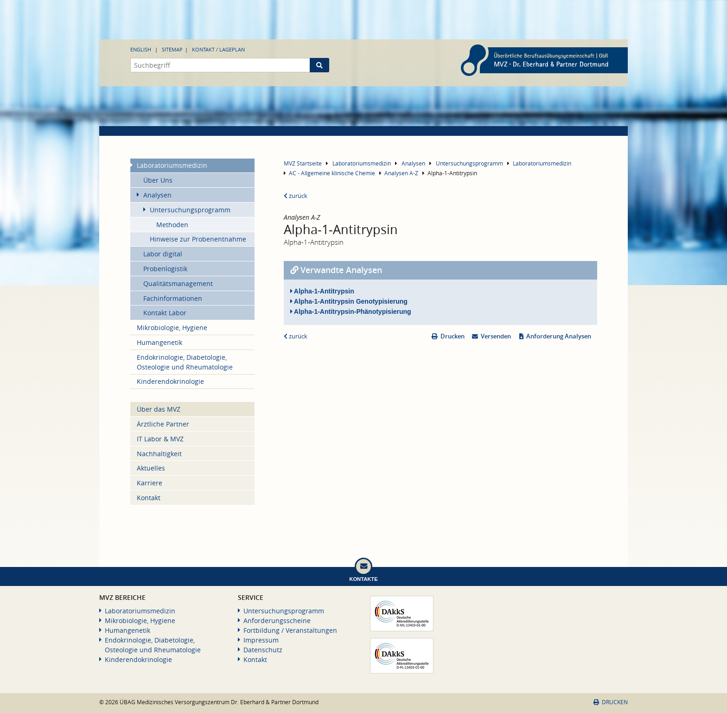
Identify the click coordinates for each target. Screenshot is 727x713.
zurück (295, 196)
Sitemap (172, 49)
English (140, 49)
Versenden (496, 336)
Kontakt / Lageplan (218, 49)
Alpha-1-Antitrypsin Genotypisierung (349, 301)
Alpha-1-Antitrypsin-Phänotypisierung (350, 311)
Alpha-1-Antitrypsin (322, 291)
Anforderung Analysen (558, 336)
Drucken (452, 336)
